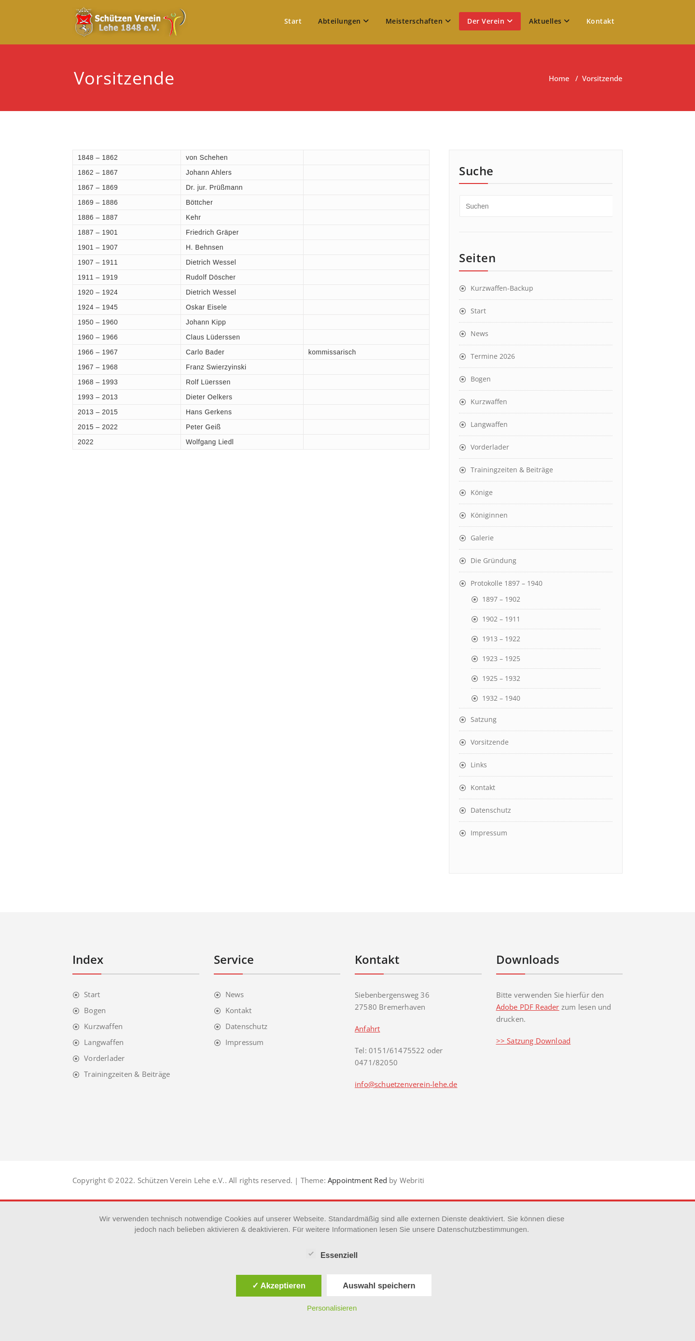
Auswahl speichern (379, 1285)
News (479, 333)
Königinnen (489, 515)
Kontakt (600, 21)
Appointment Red (356, 1180)
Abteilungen (343, 21)
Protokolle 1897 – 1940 (506, 583)
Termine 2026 (493, 356)
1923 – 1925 (501, 658)
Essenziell (332, 1254)
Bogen (481, 378)
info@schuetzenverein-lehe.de (406, 1084)
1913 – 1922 (501, 638)
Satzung (484, 719)
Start (293, 21)
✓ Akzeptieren (279, 1285)
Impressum (489, 832)
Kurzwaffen (489, 401)
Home (559, 78)
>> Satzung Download (533, 1040)
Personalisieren (332, 1308)
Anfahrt (367, 1028)
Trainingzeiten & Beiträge (512, 469)
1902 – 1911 (501, 618)
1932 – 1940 (501, 698)
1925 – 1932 (501, 678)
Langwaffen (489, 424)
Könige (482, 492)
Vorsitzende (490, 742)
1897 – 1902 (501, 599)
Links (479, 764)
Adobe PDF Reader (527, 1007)
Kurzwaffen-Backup (502, 288)
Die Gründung (493, 560)
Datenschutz (491, 810)
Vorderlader (490, 447)
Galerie (482, 537)
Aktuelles (549, 21)
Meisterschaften (418, 21)
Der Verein (490, 21)
